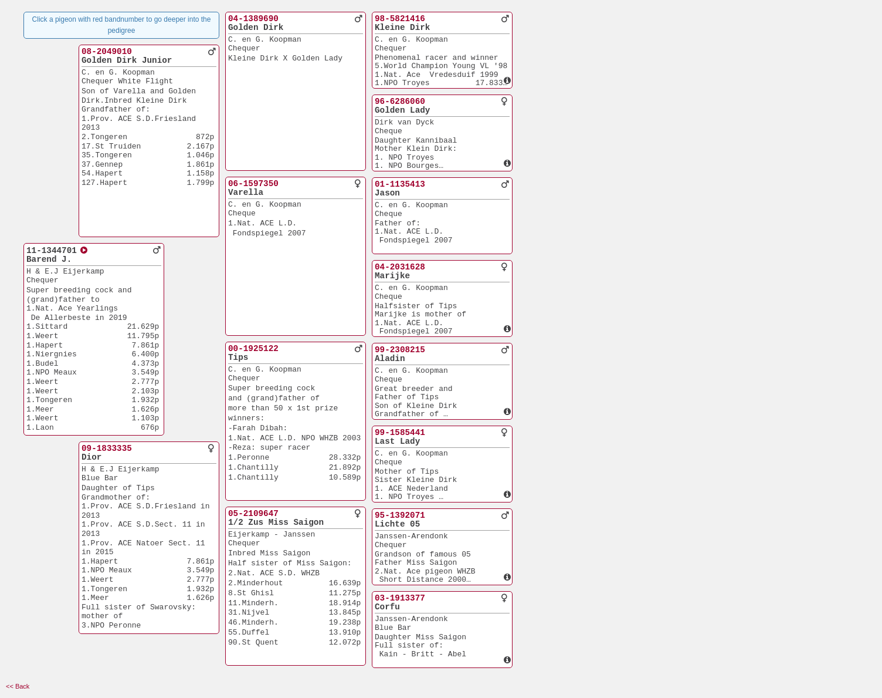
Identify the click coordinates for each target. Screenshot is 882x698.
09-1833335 (107, 448)
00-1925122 (253, 348)
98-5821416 (400, 18)
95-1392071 (400, 515)
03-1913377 (400, 598)
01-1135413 (400, 184)
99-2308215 (400, 350)
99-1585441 (400, 432)
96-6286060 (400, 101)
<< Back (17, 686)
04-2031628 (400, 267)
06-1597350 (253, 183)
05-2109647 (253, 513)
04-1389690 (253, 18)
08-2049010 (107, 51)
